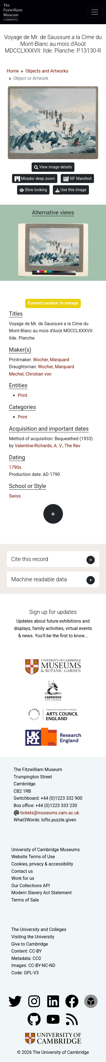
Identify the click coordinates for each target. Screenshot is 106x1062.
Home (13, 71)
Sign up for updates (53, 612)
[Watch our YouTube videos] (53, 1019)
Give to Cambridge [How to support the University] (29, 944)
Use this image (70, 189)
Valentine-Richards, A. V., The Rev (47, 445)
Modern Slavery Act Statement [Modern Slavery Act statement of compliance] (41, 892)
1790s (15, 467)
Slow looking (33, 189)
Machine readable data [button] (39, 579)
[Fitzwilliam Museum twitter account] (15, 1001)
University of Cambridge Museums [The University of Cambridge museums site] (45, 849)
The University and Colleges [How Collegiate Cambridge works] (38, 929)
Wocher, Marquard (51, 359)
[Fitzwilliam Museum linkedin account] (72, 1001)
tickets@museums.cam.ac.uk (49, 812)
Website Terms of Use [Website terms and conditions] (33, 856)
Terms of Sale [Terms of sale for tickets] (25, 900)
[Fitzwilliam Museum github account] (34, 1019)
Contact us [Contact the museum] (22, 871)
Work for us (22, 878)
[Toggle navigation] (95, 12)
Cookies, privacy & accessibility (42, 864)
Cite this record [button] (29, 559)
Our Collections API (30, 885)
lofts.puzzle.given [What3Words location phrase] (58, 820)
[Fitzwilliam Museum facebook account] (53, 1001)
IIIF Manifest (77, 179)
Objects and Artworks (46, 71)
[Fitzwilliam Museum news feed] (72, 1019)
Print (22, 395)
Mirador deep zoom (35, 178)
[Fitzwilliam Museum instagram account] (34, 1001)
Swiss (15, 496)
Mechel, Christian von (30, 374)
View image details (53, 167)
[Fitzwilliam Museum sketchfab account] (91, 1001)
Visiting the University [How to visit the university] (32, 936)
